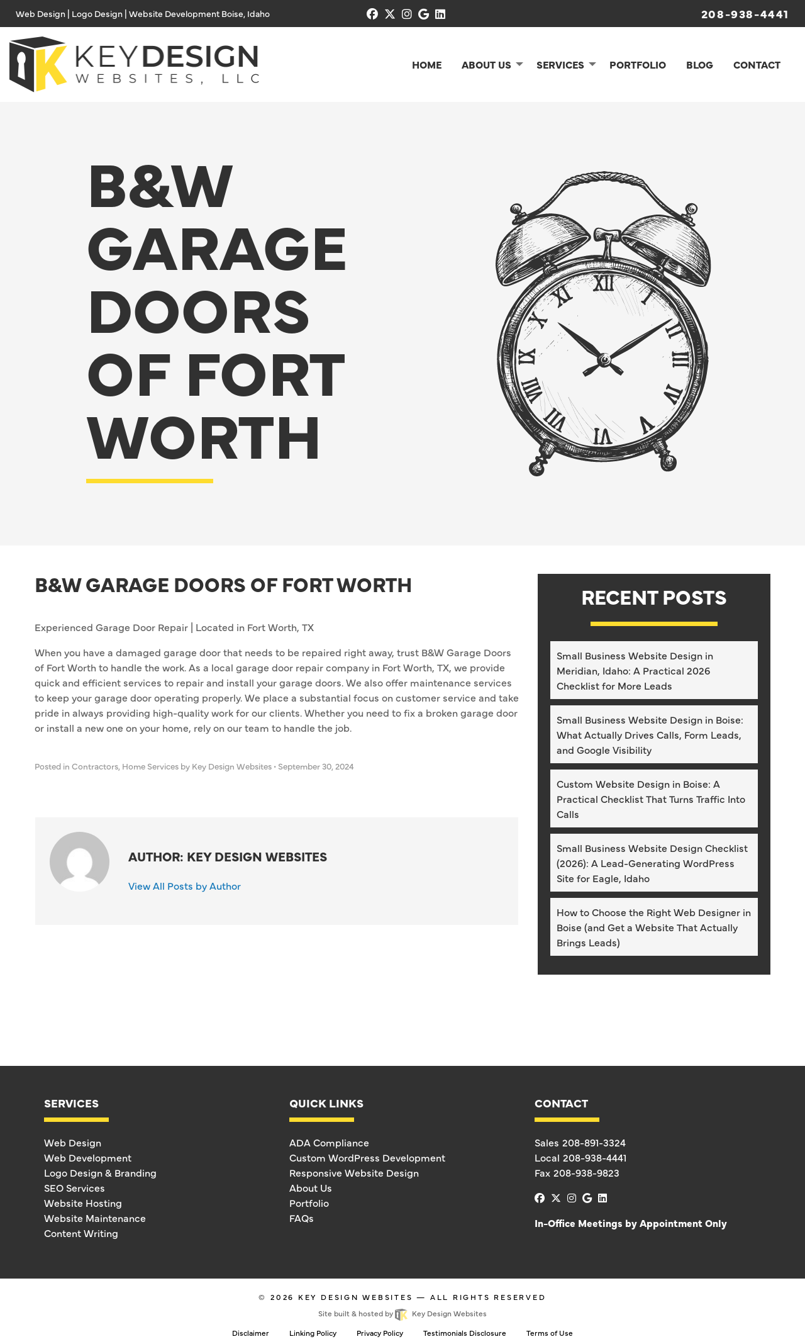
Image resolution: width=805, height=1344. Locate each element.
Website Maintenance (95, 1217)
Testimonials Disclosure (464, 1333)
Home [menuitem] (426, 64)
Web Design (72, 1142)
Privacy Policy (380, 1333)
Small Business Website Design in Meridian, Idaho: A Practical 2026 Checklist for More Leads (635, 670)
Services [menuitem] (560, 64)
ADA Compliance (329, 1142)
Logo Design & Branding (100, 1172)
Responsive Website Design (354, 1172)
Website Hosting (83, 1202)
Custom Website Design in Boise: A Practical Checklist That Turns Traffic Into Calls (651, 798)
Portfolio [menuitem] (637, 64)
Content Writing (81, 1233)
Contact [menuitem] (756, 64)
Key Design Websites (355, 1297)
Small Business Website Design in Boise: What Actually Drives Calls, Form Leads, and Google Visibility (650, 734)
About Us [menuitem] (486, 64)
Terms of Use (549, 1333)
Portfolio (309, 1202)
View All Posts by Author (184, 885)
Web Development (87, 1157)
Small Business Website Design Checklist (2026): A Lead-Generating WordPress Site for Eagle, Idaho (652, 863)
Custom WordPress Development (367, 1157)
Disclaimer (250, 1333)
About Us (310, 1187)
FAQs (301, 1217)
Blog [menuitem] (699, 64)
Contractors (95, 766)
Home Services (150, 766)
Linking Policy (312, 1333)
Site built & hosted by (402, 1313)
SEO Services (74, 1187)
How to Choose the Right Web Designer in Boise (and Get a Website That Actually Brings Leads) (654, 927)
